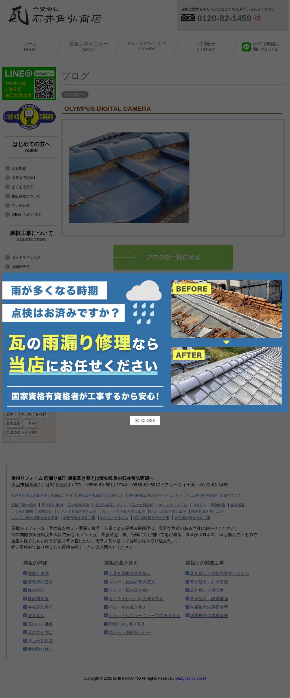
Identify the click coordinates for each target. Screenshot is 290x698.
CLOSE (145, 420)
